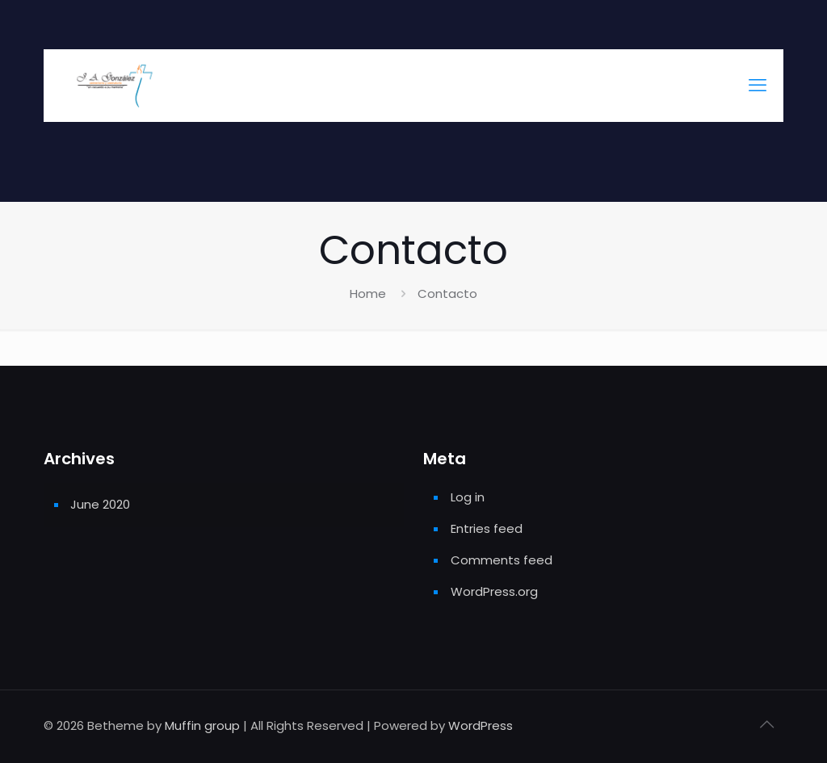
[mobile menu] (757, 85)
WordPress (480, 725)
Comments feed (501, 559)
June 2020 (100, 504)
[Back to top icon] (766, 724)
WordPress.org (494, 591)
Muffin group (202, 725)
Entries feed (487, 528)
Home (368, 293)
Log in (468, 496)
